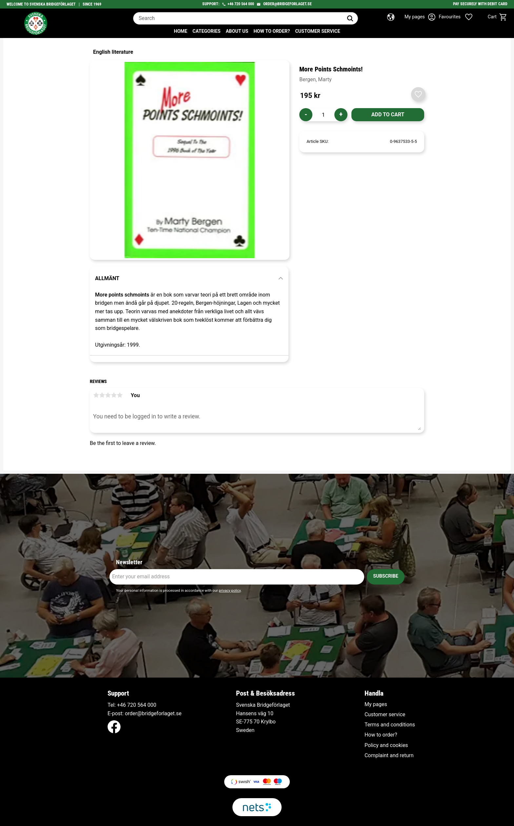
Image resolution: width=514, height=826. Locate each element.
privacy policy (230, 590)
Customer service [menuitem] (317, 31)
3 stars (108, 395)
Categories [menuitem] (206, 31)
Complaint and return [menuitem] (389, 756)
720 (237, 4)
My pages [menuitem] (376, 704)
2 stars (102, 395)
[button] (461, 17)
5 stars (120, 395)
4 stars (114, 395)
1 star (96, 395)
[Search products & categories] (238, 18)
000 (152, 705)
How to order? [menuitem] (271, 31)
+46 (230, 4)
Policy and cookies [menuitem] (386, 745)
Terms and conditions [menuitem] (390, 725)
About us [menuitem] (237, 31)
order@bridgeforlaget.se (287, 4)
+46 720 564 (131, 705)
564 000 (247, 4)
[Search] (350, 18)
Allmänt (107, 278)
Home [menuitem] (181, 31)
